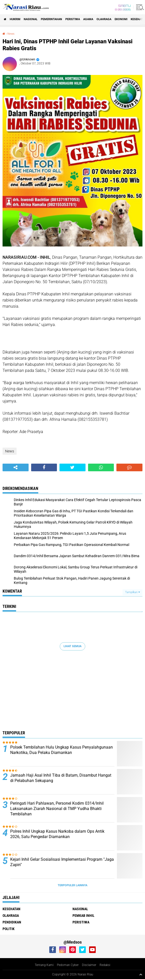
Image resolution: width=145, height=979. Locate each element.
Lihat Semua (72, 646)
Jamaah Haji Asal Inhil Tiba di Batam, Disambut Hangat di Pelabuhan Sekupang (60, 778)
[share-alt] (16, 467)
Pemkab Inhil (83, 915)
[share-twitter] (72, 467)
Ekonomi (121, 19)
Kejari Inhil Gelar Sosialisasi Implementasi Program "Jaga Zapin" (62, 862)
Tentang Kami (44, 965)
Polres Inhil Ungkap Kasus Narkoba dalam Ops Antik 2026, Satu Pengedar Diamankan (57, 834)
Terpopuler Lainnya (72, 885)
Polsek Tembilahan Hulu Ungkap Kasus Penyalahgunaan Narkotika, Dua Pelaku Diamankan (61, 750)
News (11, 33)
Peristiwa (72, 19)
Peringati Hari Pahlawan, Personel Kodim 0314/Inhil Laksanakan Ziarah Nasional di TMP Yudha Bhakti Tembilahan (57, 808)
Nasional (31, 19)
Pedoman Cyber (68, 965)
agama (88, 19)
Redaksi (105, 965)
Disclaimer (89, 965)
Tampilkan (132, 592)
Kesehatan (11, 909)
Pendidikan (12, 922)
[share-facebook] (44, 467)
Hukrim (15, 19)
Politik (9, 929)
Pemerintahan (51, 19)
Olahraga (103, 19)
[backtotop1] (140, 974)
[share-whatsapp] (101, 467)
